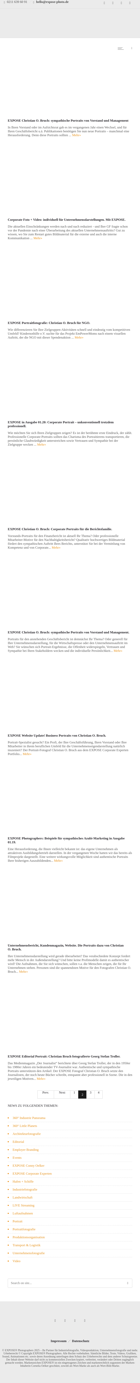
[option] (70, 81)
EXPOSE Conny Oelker (28, 1165)
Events (17, 1158)
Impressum (59, 1341)
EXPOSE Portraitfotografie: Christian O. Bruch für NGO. (49, 323)
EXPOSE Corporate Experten (32, 1173)
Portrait (17, 1221)
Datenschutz (80, 1341)
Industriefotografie (25, 1189)
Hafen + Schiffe (23, 1181)
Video (17, 1261)
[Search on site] (70, 1283)
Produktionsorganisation (29, 1237)
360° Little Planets (25, 1126)
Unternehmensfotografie (29, 1253)
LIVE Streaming (23, 1205)
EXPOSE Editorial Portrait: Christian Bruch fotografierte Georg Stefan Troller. (64, 1056)
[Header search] (131, 47)
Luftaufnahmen (23, 1213)
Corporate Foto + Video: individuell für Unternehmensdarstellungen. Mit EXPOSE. (66, 220)
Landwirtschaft (23, 1197)
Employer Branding (26, 1150)
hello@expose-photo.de (52, 2)
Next (62, 1092)
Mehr (76, 135)
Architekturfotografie (27, 1134)
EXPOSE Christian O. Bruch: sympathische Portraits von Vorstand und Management (68, 120)
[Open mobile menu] (121, 48)
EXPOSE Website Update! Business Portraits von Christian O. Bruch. (57, 735)
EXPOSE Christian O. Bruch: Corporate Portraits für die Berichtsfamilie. (60, 529)
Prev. (45, 1092)
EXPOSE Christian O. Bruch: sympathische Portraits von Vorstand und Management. (68, 632)
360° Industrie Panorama (29, 1118)
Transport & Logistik (26, 1245)
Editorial (18, 1142)
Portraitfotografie (24, 1229)
